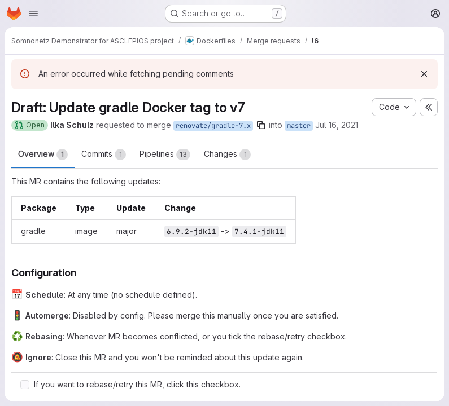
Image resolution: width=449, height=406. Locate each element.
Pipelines (165, 154)
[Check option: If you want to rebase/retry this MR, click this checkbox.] (24, 384)
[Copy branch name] (261, 125)
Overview (43, 154)
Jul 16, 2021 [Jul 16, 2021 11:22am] (336, 125)
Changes (227, 154)
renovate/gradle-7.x (213, 125)
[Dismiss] (424, 74)
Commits (103, 154)
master (299, 125)
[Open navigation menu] (33, 14)
